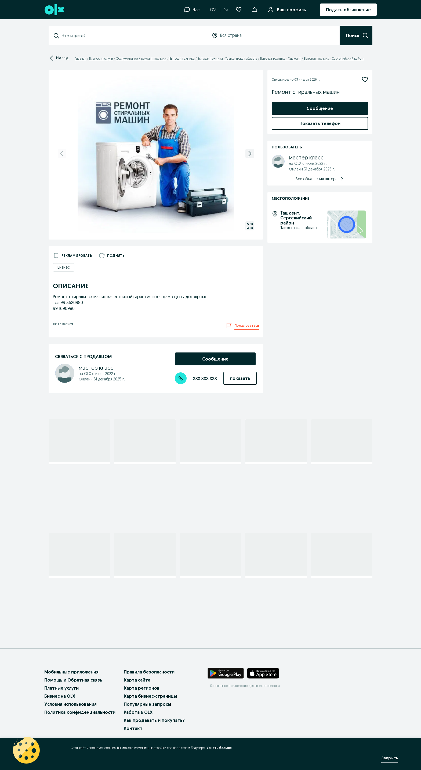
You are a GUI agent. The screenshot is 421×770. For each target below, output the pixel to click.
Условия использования (70, 704)
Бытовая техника (182, 58)
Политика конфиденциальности (79, 712)
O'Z (213, 9)
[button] (254, 9)
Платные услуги (61, 688)
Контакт (133, 728)
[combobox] (131, 35)
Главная (80, 58)
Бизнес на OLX (59, 696)
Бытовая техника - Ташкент (280, 58)
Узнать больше (219, 748)
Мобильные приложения (71, 672)
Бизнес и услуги (101, 58)
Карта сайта (137, 680)
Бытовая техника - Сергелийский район (334, 58)
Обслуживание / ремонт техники (141, 58)
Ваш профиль (290, 9)
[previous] (62, 153)
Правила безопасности (149, 672)
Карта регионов (141, 688)
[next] (249, 153)
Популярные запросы (147, 704)
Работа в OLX (138, 712)
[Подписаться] (365, 79)
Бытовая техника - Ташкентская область (227, 58)
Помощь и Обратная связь (73, 680)
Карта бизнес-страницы (150, 696)
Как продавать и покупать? (154, 720)
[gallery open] (249, 225)
